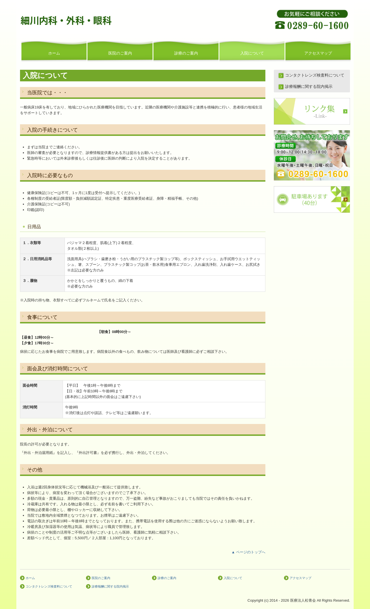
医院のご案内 (120, 53)
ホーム (54, 53)
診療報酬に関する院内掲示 (308, 86)
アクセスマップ (318, 53)
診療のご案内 (186, 53)
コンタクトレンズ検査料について (314, 75)
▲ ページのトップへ (248, 552)
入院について (252, 53)
